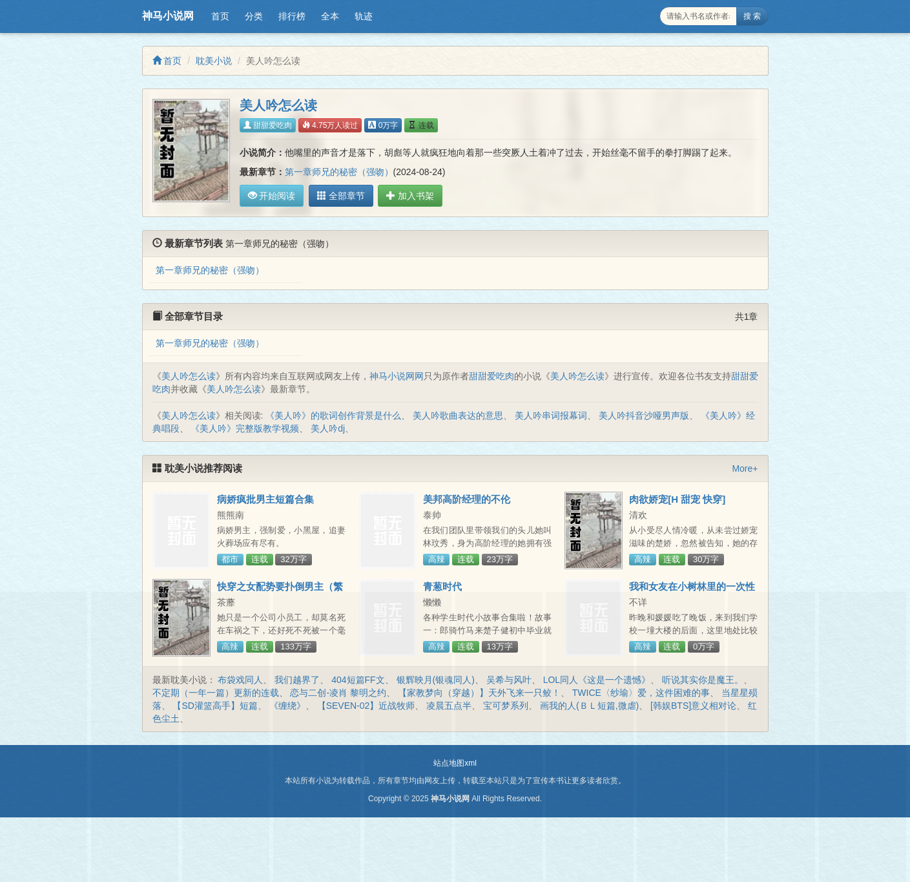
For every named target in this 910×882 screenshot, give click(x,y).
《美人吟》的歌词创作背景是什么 (333, 415)
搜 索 (752, 16)
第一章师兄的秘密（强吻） (339, 172)
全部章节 (338, 196)
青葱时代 (442, 586)
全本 (330, 16)
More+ (745, 468)
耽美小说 (214, 61)
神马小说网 (168, 15)
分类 (254, 16)
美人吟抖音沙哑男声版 (644, 415)
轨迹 (364, 16)
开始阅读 (272, 196)
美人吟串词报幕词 (551, 415)
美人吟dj (328, 428)
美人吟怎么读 (188, 376)
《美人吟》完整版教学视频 (245, 428)
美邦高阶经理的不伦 (466, 499)
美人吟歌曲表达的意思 (458, 415)
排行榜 (291, 16)
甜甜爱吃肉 (267, 125)
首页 (220, 16)
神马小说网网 (396, 376)
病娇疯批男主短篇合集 (265, 499)
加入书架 (405, 196)
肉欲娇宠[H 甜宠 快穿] (677, 499)
